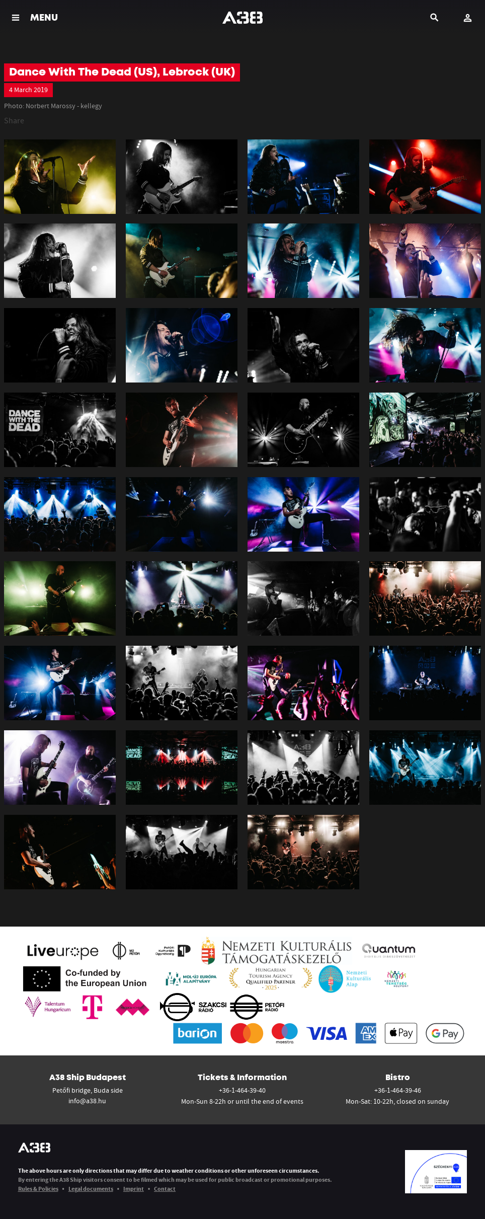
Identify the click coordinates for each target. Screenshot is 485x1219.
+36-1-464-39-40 (242, 1090)
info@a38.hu (87, 1100)
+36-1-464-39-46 (397, 1090)
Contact (165, 1188)
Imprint (133, 1188)
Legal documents (90, 1188)
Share (14, 120)
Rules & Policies (38, 1188)
